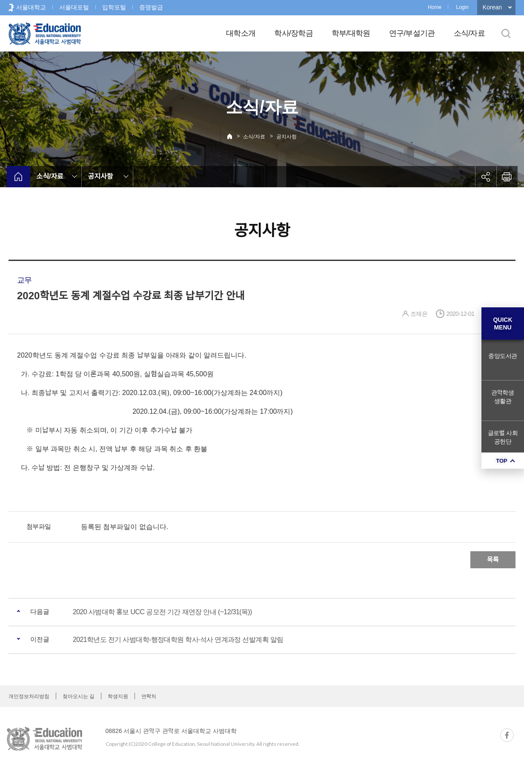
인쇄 (507, 176)
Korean (492, 7)
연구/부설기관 (412, 33)
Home (434, 7)
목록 (493, 559)
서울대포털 (74, 7)
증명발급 (151, 7)
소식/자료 (469, 33)
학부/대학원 (351, 33)
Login (462, 7)
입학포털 (114, 7)
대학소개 (240, 33)
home (18, 176)
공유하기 (485, 176)
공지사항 (286, 137)
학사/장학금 (293, 33)
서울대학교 (31, 7)
